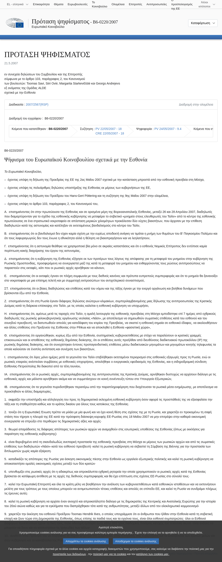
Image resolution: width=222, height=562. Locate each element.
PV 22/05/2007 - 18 (108, 129)
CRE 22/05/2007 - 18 (109, 133)
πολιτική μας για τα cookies (109, 557)
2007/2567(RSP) (37, 104)
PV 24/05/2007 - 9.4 (167, 129)
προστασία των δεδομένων (69, 557)
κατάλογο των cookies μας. (152, 557)
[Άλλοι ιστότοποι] (207, 4)
